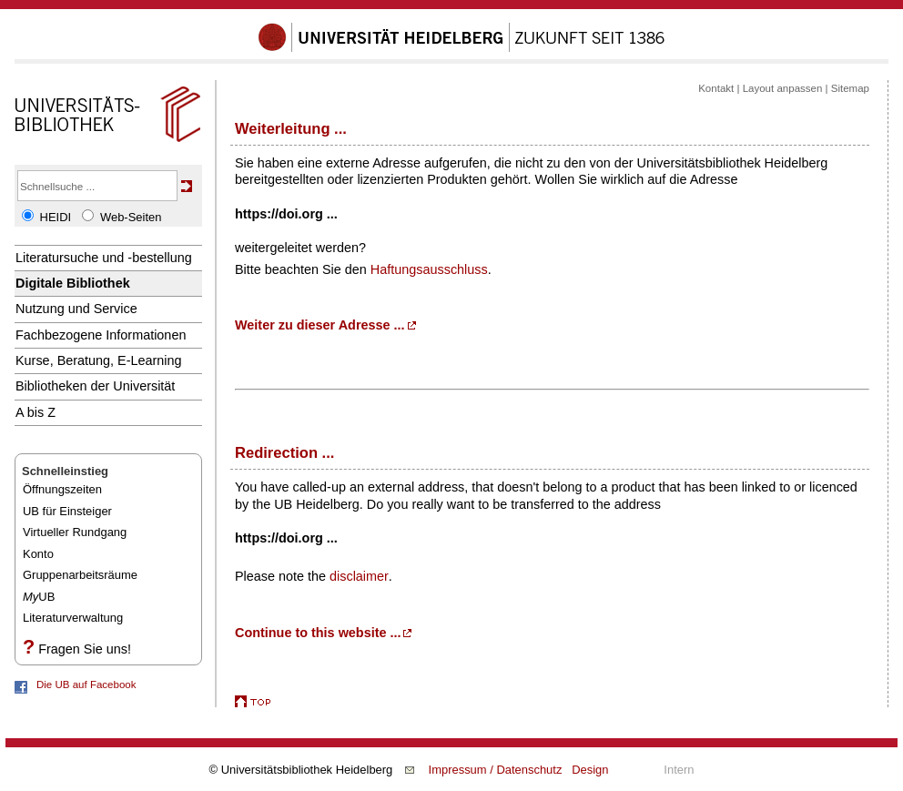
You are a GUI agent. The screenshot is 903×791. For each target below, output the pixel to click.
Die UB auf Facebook (86, 684)
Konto (38, 554)
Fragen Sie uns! (84, 649)
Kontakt (716, 88)
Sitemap (850, 88)
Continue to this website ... (318, 632)
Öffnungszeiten (62, 489)
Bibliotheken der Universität (95, 386)
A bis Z (35, 412)
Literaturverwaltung (73, 617)
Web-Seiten (130, 217)
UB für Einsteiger (67, 511)
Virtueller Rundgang (75, 532)
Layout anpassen (783, 88)
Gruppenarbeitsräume (80, 575)
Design (590, 769)
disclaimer (359, 576)
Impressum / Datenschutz (496, 769)
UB (39, 596)
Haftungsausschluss (429, 269)
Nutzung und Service (76, 308)
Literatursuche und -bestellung (103, 257)
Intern (679, 769)
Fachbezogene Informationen (100, 335)
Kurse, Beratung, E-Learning (98, 360)
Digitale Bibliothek (72, 283)
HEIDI (56, 217)
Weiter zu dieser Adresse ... (320, 325)
